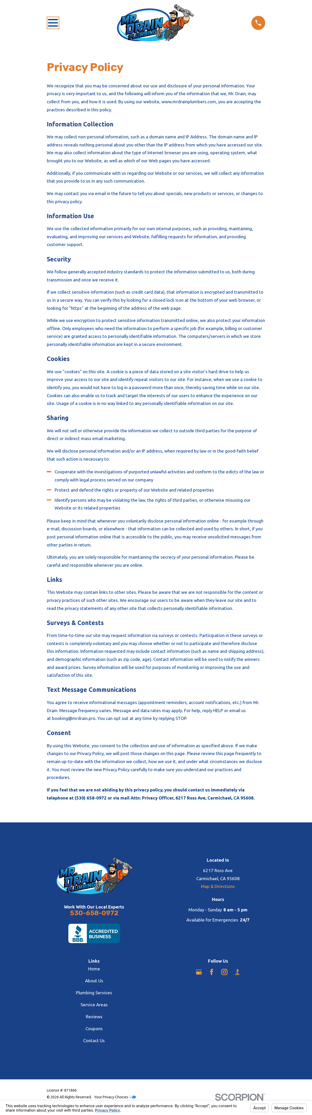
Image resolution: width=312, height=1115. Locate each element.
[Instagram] (224, 972)
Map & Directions (218, 886)
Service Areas (94, 1004)
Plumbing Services (94, 992)
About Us (94, 980)
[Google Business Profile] (199, 972)
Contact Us (94, 1040)
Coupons (94, 1028)
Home (94, 968)
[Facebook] (212, 972)
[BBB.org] (237, 972)
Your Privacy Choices (115, 1097)
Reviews (94, 1016)
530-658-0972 (94, 913)
